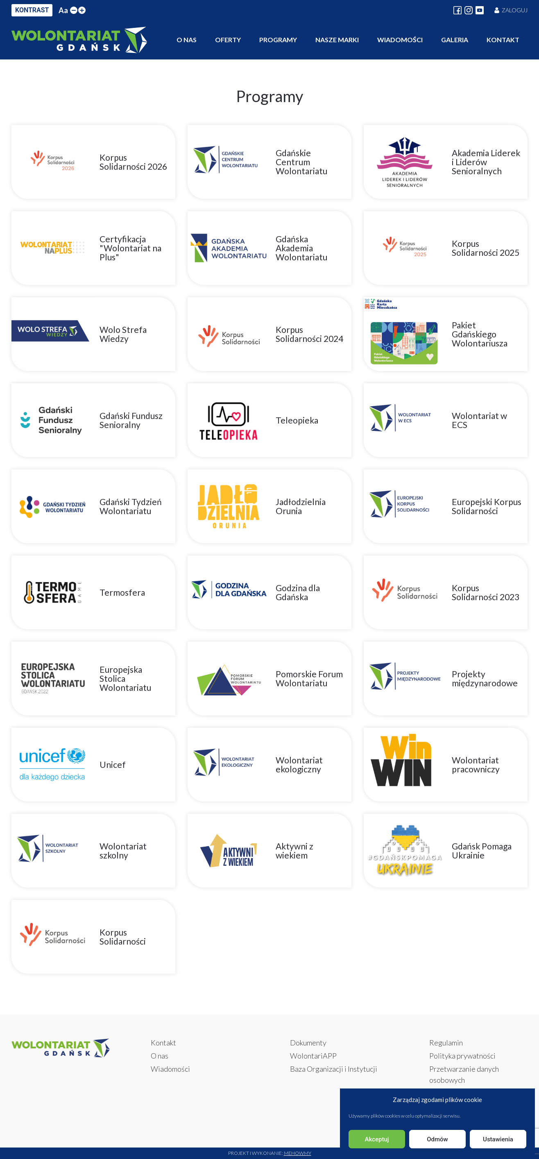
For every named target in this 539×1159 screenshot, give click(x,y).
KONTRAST (32, 10)
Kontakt (503, 39)
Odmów (437, 1139)
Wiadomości (400, 39)
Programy (278, 39)
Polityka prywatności (462, 1055)
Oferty (228, 39)
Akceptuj (377, 1139)
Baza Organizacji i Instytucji (333, 1068)
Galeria (454, 39)
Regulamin (446, 1042)
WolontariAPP (313, 1055)
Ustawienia (498, 1139)
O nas (187, 39)
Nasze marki (337, 39)
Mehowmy (297, 1153)
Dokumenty (308, 1042)
